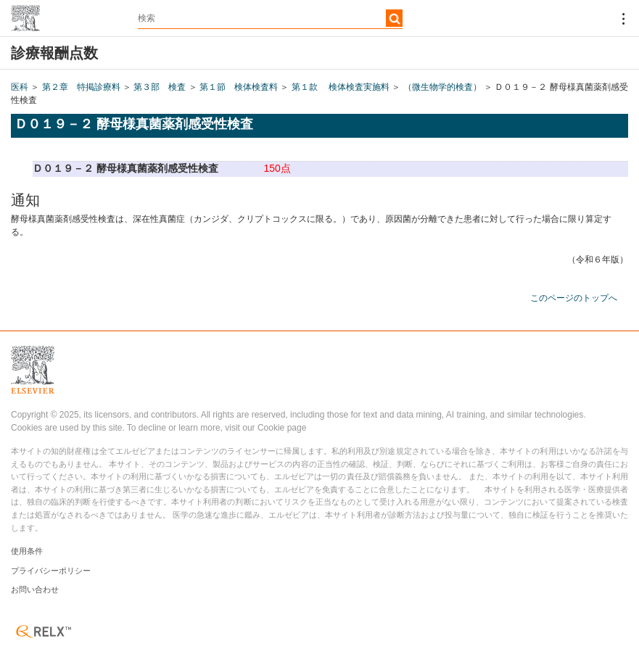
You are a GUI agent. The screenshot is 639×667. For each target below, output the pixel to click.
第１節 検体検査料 (238, 87)
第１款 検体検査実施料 (340, 87)
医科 (19, 87)
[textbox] (270, 18)
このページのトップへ (573, 298)
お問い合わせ (35, 589)
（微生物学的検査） (442, 87)
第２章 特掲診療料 (81, 87)
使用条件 (27, 551)
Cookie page (281, 428)
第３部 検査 (159, 87)
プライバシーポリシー (51, 570)
